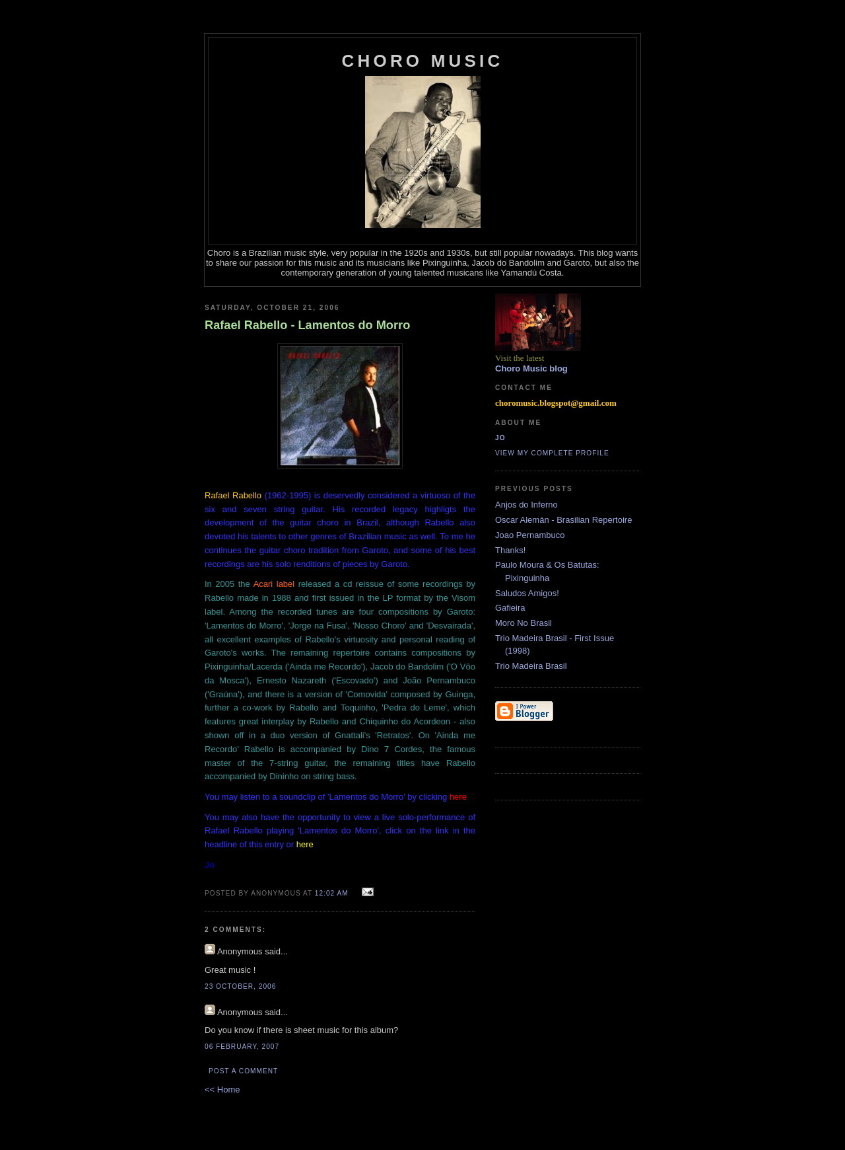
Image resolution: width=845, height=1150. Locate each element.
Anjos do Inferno (526, 505)
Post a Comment (243, 1071)
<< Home (222, 1089)
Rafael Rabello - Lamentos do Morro (307, 325)
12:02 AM (332, 893)
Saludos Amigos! (527, 593)
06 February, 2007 (242, 1046)
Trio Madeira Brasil (531, 666)
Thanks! (510, 550)
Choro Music (423, 61)
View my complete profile (552, 453)
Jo (500, 437)
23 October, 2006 (240, 986)
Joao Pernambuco (530, 535)
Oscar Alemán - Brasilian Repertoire (563, 520)
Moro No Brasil (523, 623)
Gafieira (510, 608)
